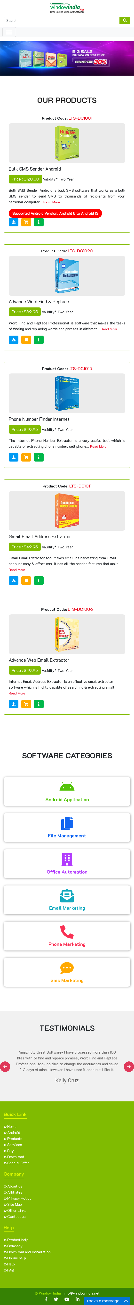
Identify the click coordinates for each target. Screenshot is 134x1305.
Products (14, 1138)
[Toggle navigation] (9, 32)
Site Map (14, 1204)
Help (11, 1263)
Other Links (16, 1210)
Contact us (16, 1216)
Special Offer (18, 1162)
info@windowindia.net (81, 1293)
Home (11, 1126)
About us (14, 1186)
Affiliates (14, 1192)
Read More (51, 202)
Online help (16, 1257)
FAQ (10, 1269)
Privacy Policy (19, 1198)
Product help (17, 1239)
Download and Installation (29, 1251)
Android (13, 1132)
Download (15, 1156)
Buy (10, 1150)
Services (14, 1144)
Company (15, 1245)
